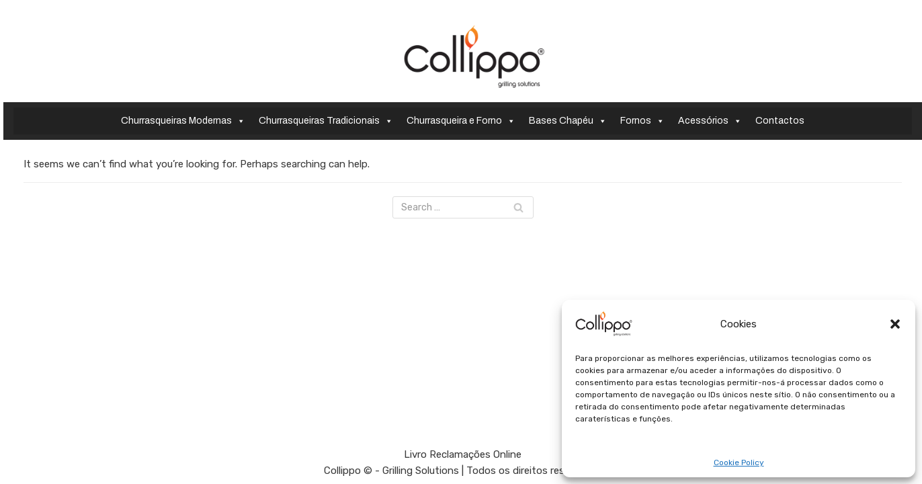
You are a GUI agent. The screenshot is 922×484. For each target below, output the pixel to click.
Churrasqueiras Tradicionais (326, 121)
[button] (895, 324)
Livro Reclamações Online (462, 454)
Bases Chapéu (568, 121)
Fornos (642, 121)
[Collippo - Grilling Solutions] (474, 56)
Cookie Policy (739, 462)
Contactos (779, 121)
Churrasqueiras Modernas (183, 121)
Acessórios (710, 121)
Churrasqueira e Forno (461, 121)
